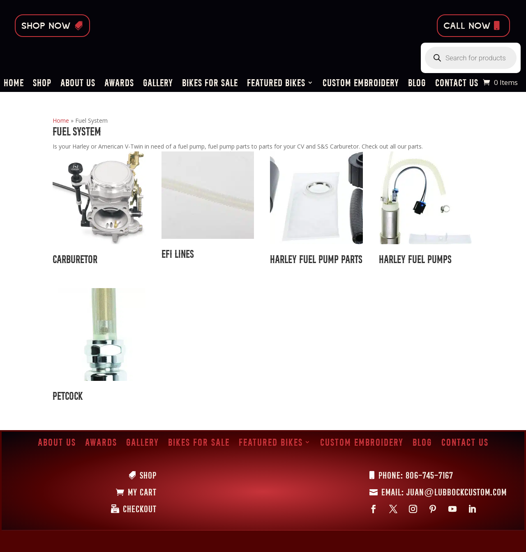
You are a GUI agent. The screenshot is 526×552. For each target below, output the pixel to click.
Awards (119, 84)
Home (14, 84)
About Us (77, 84)
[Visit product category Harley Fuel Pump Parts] (316, 211)
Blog (417, 84)
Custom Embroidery (361, 84)
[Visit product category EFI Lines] (207, 208)
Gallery (158, 84)
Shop (42, 84)
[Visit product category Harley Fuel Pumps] (425, 211)
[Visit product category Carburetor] (99, 211)
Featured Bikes (276, 84)
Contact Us (456, 84)
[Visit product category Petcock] (99, 348)
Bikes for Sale (210, 84)
